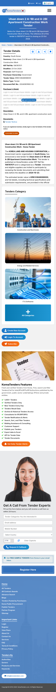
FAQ (3, 643)
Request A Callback (16, 547)
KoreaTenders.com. (24, 687)
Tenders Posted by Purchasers (14, 601)
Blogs (4, 598)
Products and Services (11, 666)
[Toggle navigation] (50, 10)
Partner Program (8, 610)
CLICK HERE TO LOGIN (11, 133)
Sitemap (5, 613)
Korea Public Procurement (12, 604)
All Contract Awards (10, 591)
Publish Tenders (8, 607)
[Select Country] (28, 535)
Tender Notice (11, 122)
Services (5, 639)
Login (38, 3)
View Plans (6, 630)
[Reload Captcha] (18, 541)
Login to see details (28, 100)
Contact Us (6, 636)
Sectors (5, 663)
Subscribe (10, 344)
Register (31, 3)
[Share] (45, 52)
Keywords (6, 669)
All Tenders (6, 588)
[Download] (38, 52)
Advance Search (8, 595)
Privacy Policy (7, 649)
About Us (5, 633)
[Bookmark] (50, 52)
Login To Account (13, 337)
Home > (4, 45)
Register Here (28, 569)
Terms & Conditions (9, 646)
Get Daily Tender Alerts (15, 444)
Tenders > (10, 45)
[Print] (32, 52)
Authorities (6, 659)
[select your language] (48, 3)
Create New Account (14, 330)
